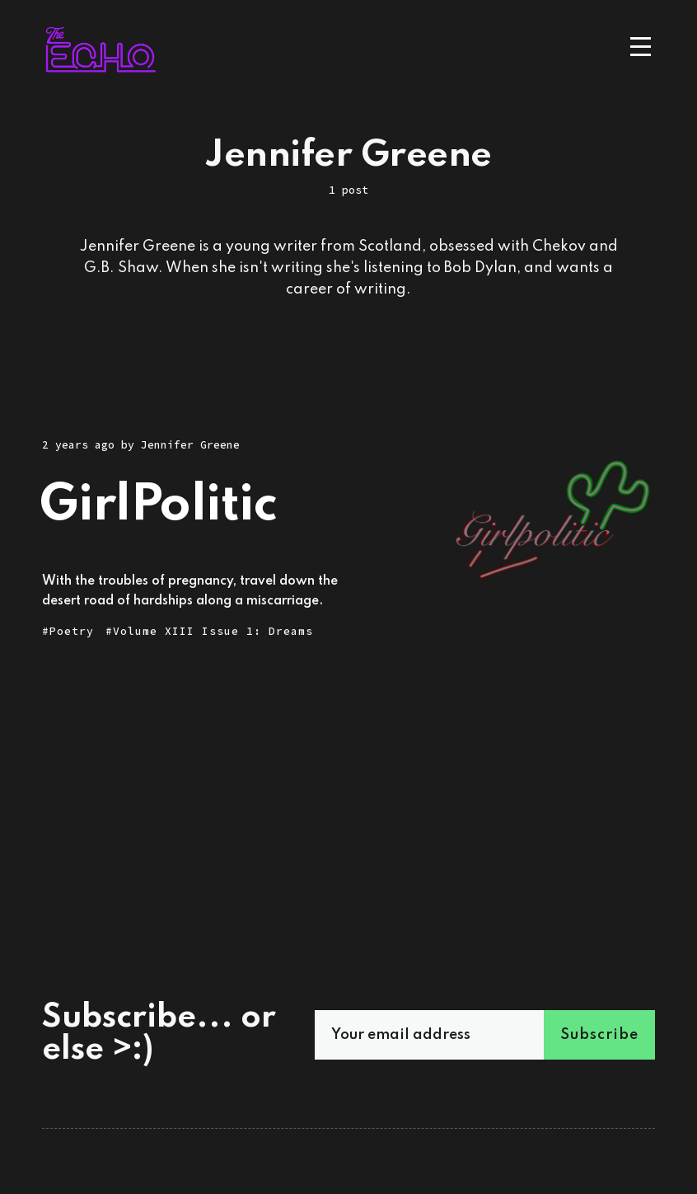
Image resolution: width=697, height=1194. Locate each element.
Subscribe (599, 1034)
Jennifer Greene (190, 445)
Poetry (71, 631)
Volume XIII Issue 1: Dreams (213, 631)
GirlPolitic (158, 506)
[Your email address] (453, 1035)
